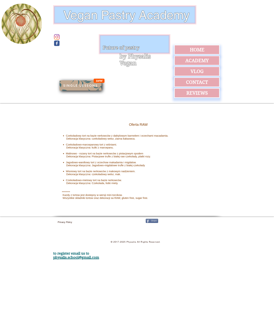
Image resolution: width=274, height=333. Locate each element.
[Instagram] (57, 37)
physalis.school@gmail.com (76, 258)
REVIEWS (197, 93)
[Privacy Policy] (65, 222)
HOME (197, 50)
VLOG (196, 71)
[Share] (152, 221)
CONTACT (197, 82)
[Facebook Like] (188, 226)
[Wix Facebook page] (57, 43)
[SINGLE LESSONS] (81, 85)
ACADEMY (197, 60)
